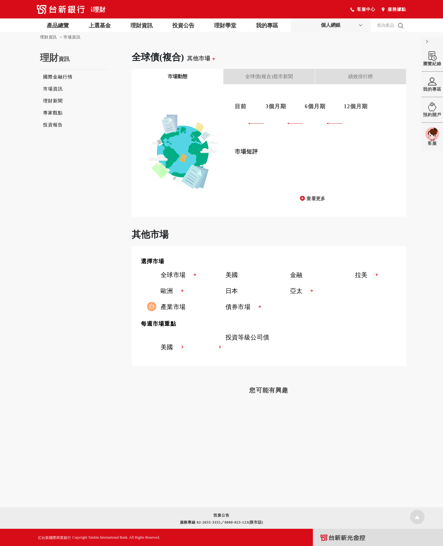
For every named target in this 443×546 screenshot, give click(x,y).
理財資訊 (141, 25)
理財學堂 (225, 25)
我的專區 (267, 25)
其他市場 (201, 58)
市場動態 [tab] (177, 76)
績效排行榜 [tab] (360, 76)
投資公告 (183, 25)
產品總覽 (58, 25)
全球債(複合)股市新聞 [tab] (269, 76)
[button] (273, 262)
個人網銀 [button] (331, 25)
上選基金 (100, 25)
